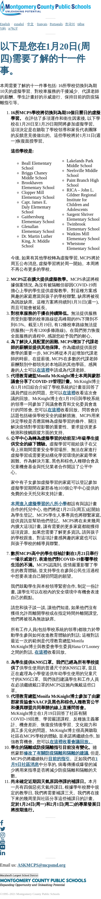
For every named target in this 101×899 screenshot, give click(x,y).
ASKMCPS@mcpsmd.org (41, 865)
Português (56, 24)
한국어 (70, 24)
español (19, 24)
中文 (30, 24)
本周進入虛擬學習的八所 (34, 503)
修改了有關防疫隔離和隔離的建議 (56, 753)
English (5, 24)
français (42, 24)
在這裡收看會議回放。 (71, 741)
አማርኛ (13, 28)
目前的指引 (59, 758)
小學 (62, 503)
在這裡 (43, 370)
